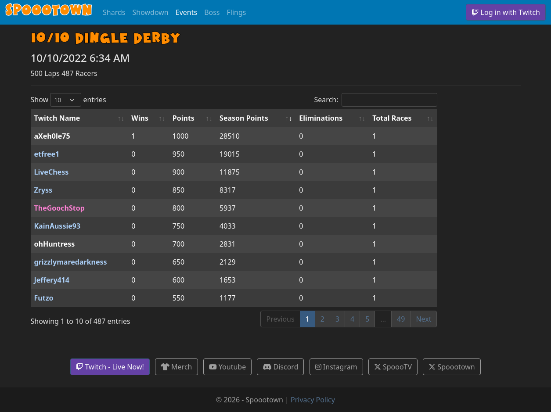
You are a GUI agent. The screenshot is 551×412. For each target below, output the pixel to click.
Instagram (336, 367)
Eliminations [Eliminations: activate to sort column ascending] (320, 118)
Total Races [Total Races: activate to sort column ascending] (392, 118)
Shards (114, 12)
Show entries (68, 100)
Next (423, 319)
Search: (375, 100)
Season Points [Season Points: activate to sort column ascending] (244, 118)
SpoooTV (393, 367)
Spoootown (452, 367)
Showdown (150, 12)
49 (401, 319)
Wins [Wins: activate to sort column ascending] (139, 118)
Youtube (227, 367)
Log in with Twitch (506, 12)
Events (186, 12)
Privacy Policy (313, 400)
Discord (280, 367)
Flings (236, 12)
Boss (212, 12)
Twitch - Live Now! (110, 367)
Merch (176, 367)
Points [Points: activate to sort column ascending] (183, 118)
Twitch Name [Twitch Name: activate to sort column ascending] (57, 118)
